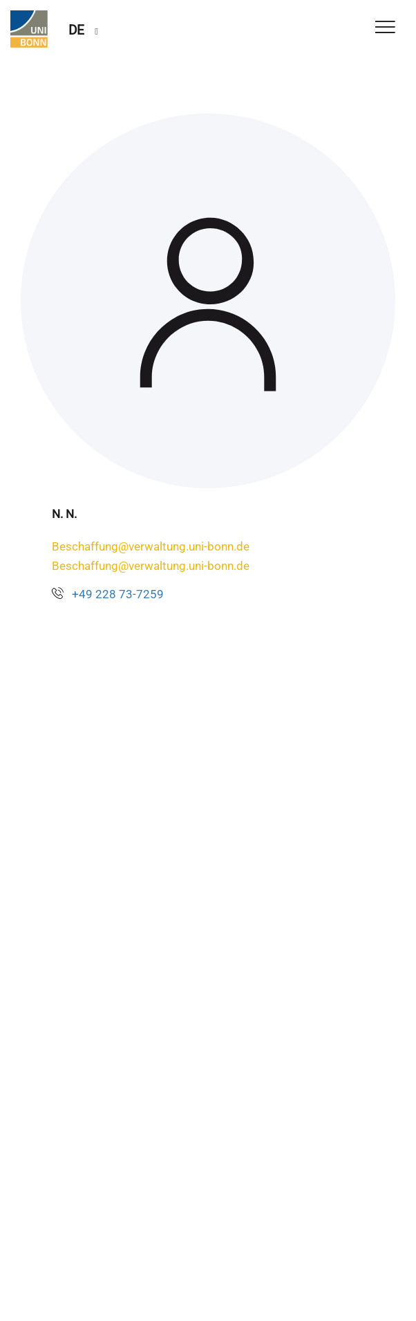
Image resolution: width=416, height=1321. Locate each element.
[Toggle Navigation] (385, 28)
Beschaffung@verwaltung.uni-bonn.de (150, 546)
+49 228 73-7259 (118, 594)
